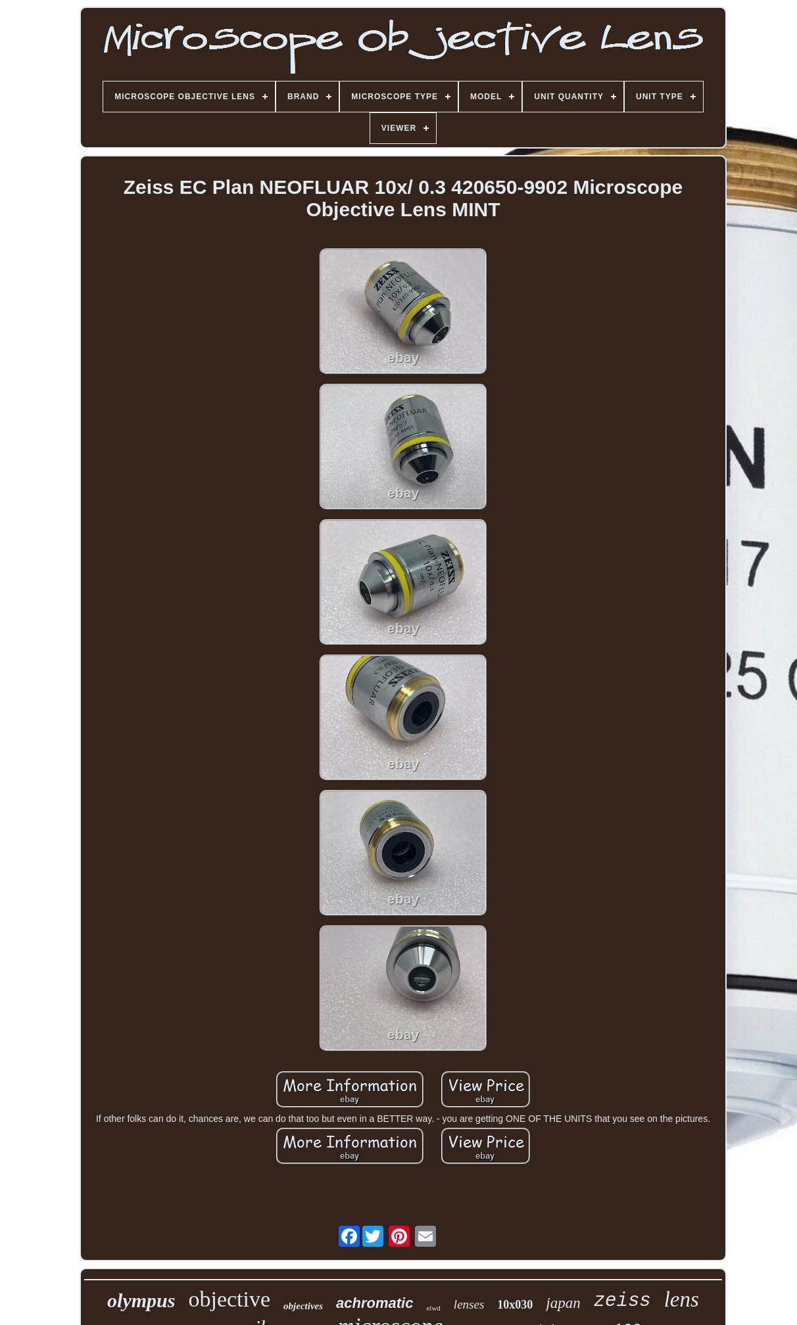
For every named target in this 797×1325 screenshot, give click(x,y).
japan (563, 1303)
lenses (469, 1304)
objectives (303, 1306)
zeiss (622, 1301)
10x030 (515, 1304)
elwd (433, 1308)
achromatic (374, 1303)
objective (229, 1299)
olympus (141, 1300)
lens (681, 1299)
